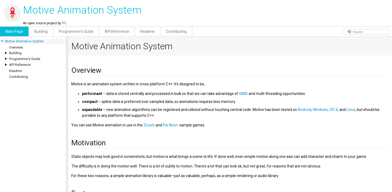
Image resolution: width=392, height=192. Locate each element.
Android (304, 109)
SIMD (243, 93)
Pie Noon (170, 125)
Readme (15, 71)
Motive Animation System (24, 41)
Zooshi (149, 125)
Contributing (18, 77)
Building (15, 53)
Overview (16, 47)
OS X (333, 109)
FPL (64, 23)
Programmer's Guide (24, 59)
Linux (350, 109)
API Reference (20, 65)
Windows (320, 109)
